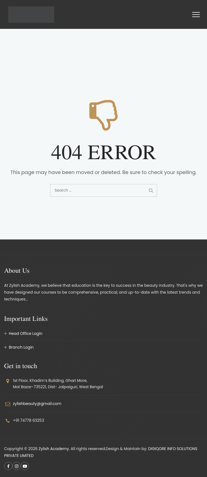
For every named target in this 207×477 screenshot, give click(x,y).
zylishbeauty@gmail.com (37, 403)
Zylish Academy (53, 448)
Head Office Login (26, 333)
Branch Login (21, 347)
